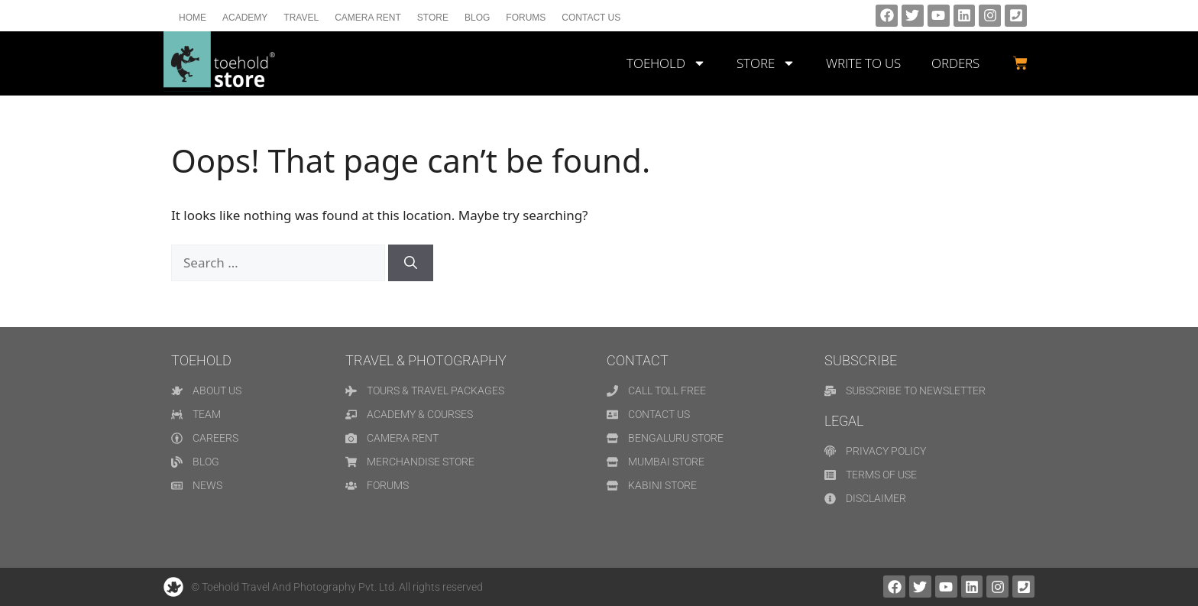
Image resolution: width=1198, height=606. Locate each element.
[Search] (410, 263)
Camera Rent (368, 17)
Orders (955, 63)
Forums (526, 17)
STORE (766, 63)
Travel (301, 17)
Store (432, 17)
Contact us (591, 17)
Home (192, 17)
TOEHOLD (666, 63)
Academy (244, 17)
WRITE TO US (863, 63)
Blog (477, 17)
